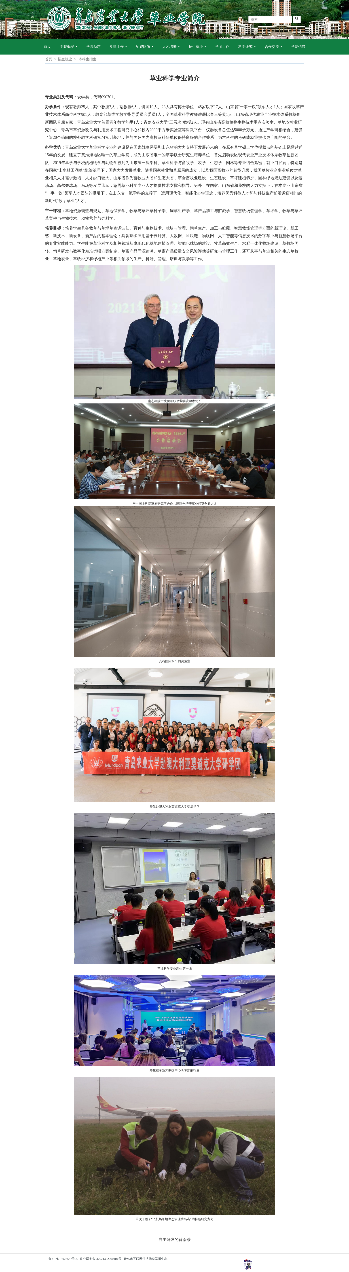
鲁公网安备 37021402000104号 (100, 1259)
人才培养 (172, 49)
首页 (47, 47)
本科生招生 (87, 59)
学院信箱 (298, 47)
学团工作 (222, 47)
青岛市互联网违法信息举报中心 (145, 1259)
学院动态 (93, 47)
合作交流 (274, 49)
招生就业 (198, 49)
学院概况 (69, 49)
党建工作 (119, 49)
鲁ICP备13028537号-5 (63, 1259)
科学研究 (248, 49)
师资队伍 (145, 49)
